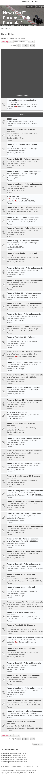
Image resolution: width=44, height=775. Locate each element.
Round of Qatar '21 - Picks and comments (23, 159)
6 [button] (30, 46)
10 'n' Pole (7, 34)
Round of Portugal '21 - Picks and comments (25, 375)
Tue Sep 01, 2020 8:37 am (15, 558)
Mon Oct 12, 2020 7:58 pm (15, 507)
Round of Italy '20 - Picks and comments (23, 539)
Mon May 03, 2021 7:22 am (15, 381)
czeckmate (12, 121)
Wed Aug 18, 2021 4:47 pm (15, 287)
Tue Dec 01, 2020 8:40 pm (15, 457)
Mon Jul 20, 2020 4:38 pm (35, 606)
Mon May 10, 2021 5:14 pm (15, 369)
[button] (33, 45)
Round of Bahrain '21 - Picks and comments (24, 400)
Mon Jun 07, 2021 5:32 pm (15, 345)
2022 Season (12, 119)
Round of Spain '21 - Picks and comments (24, 362)
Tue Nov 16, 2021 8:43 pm (15, 178)
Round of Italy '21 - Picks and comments (23, 241)
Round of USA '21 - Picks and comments (23, 218)
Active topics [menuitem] (40, 7)
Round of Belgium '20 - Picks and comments (25, 551)
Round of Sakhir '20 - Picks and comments (24, 438)
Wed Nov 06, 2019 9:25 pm (15, 682)
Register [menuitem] (26, 1)
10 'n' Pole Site (13, 197)
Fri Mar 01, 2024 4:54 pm (29, 123)
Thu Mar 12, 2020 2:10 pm (27, 642)
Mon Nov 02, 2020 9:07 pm (15, 484)
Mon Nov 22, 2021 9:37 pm (15, 165)
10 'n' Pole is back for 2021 (17, 412)
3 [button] (22, 46)
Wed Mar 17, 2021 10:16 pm (16, 419)
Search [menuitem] (6, 25)
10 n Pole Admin (19, 38)
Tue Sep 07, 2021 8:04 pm (15, 262)
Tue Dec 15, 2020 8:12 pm (15, 432)
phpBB (11, 771)
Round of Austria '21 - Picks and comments (24, 304)
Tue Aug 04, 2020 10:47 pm (15, 596)
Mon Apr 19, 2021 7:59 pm (15, 394)
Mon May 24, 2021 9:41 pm (27, 356)
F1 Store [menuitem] (35, 25)
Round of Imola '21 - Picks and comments (23, 387)
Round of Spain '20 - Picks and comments (24, 564)
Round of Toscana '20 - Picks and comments (25, 526)
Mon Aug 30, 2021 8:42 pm (15, 274)
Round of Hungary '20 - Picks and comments (25, 602)
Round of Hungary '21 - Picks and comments (25, 280)
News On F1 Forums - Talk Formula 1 (16, 17)
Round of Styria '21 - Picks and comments (24, 314)
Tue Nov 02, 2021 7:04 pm (29, 211)
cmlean (11, 38)
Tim (16, 106)
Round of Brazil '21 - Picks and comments (24, 171)
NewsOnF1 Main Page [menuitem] (13, 25)
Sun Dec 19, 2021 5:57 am (15, 138)
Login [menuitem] (35, 1)
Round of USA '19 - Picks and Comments (23, 675)
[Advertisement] (22, 70)
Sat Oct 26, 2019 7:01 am (35, 705)
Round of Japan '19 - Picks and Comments (24, 701)
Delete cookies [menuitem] (16, 766)
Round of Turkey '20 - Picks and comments (24, 463)
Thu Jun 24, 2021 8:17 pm (29, 331)
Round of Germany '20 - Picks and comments (25, 501)
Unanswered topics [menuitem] (30, 7)
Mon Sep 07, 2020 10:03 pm (16, 545)
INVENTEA (23, 773)
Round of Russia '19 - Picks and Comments (24, 711)
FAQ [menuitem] (1, 25)
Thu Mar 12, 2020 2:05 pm (27, 106)
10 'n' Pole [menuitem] (29, 25)
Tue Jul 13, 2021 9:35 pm (29, 297)
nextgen (31, 773)
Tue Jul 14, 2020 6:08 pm (35, 619)
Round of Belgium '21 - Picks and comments (25, 268)
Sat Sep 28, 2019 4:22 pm (35, 728)
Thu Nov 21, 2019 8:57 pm (15, 669)
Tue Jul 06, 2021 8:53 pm (35, 308)
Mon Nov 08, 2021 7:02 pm (15, 190)
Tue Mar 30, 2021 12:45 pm (15, 406)
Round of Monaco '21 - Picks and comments (24, 352)
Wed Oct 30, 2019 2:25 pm (15, 694)
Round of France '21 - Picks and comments (24, 327)
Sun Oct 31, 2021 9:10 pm (29, 222)
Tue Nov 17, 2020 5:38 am (15, 470)
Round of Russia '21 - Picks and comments (24, 228)
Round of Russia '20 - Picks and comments (24, 514)
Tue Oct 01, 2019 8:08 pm (35, 715)
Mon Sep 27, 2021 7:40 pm (15, 234)
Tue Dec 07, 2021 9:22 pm (15, 153)
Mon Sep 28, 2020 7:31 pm (15, 520)
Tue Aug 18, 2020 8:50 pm (35, 568)
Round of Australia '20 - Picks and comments (25, 638)
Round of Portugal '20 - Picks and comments (25, 491)
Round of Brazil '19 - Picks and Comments (24, 663)
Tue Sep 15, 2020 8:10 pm (15, 533)
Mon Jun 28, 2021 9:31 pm (15, 320)
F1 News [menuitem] (22, 25)
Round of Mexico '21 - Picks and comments (24, 184)
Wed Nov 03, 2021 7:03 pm (27, 201)
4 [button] (25, 46)
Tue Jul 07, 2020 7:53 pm (35, 631)
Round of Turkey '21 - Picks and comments (24, 207)
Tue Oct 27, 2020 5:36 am (35, 495)
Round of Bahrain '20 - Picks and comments (24, 451)
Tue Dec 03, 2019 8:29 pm (15, 657)
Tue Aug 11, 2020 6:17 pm (35, 581)
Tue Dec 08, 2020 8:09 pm (15, 444)
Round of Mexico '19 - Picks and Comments (24, 688)
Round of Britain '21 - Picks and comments (24, 293)
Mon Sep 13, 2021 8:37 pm (15, 247)
